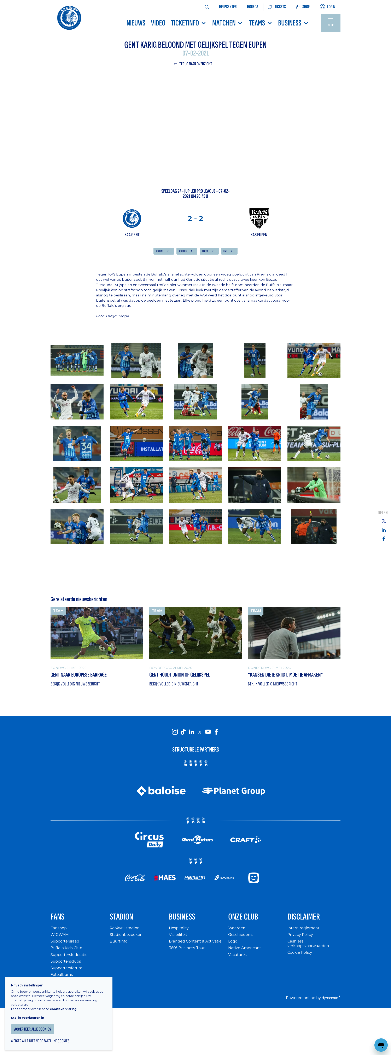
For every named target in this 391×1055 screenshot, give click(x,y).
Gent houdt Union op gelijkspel (179, 675)
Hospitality (179, 928)
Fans (58, 917)
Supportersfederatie (69, 955)
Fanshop (59, 928)
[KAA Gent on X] (200, 732)
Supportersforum (66, 968)
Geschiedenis (240, 935)
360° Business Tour (187, 948)
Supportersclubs (66, 962)
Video (158, 23)
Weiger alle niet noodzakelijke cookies (41, 1039)
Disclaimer (303, 917)
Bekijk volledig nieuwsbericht (76, 684)
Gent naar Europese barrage (79, 675)
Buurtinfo (118, 942)
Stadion (122, 917)
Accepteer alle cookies (34, 1027)
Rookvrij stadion (125, 928)
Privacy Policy (300, 935)
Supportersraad (65, 942)
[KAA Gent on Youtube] (208, 732)
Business (293, 23)
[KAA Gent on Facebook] (216, 732)
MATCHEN (227, 23)
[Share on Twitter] (384, 520)
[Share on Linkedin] (384, 530)
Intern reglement (303, 928)
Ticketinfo (189, 23)
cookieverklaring (64, 1007)
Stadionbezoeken (126, 935)
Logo (232, 942)
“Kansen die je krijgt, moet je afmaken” (285, 675)
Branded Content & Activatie (195, 942)
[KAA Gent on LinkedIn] (191, 732)
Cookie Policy (300, 953)
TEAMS (261, 23)
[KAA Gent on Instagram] (175, 732)
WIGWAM (60, 935)
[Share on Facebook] (384, 539)
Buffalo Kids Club (67, 948)
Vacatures (237, 955)
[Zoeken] (206, 7)
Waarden (236, 928)
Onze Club (243, 917)
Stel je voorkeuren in (29, 1016)
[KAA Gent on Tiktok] (183, 732)
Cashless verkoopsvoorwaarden (308, 944)
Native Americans (244, 948)
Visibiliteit (178, 935)
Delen (383, 513)
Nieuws (136, 23)
